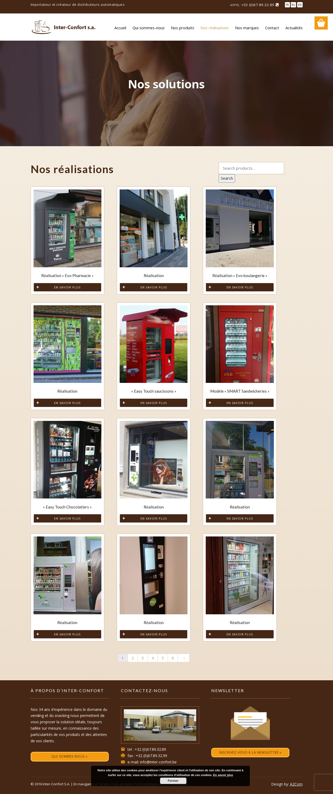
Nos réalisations (214, 27)
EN (300, 5)
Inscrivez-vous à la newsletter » (250, 752)
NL (293, 5)
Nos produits (182, 27)
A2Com (296, 784)
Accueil (120, 27)
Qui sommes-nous (149, 27)
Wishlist (321, 23)
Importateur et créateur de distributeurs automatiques (78, 4)
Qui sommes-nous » (69, 756)
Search (227, 178)
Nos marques (247, 27)
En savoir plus (67, 287)
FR (287, 5)
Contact (272, 27)
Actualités (294, 27)
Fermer (173, 781)
